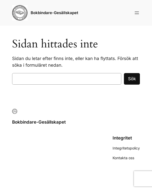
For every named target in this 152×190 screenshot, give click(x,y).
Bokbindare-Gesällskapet (54, 12)
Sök (132, 78)
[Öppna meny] (137, 13)
